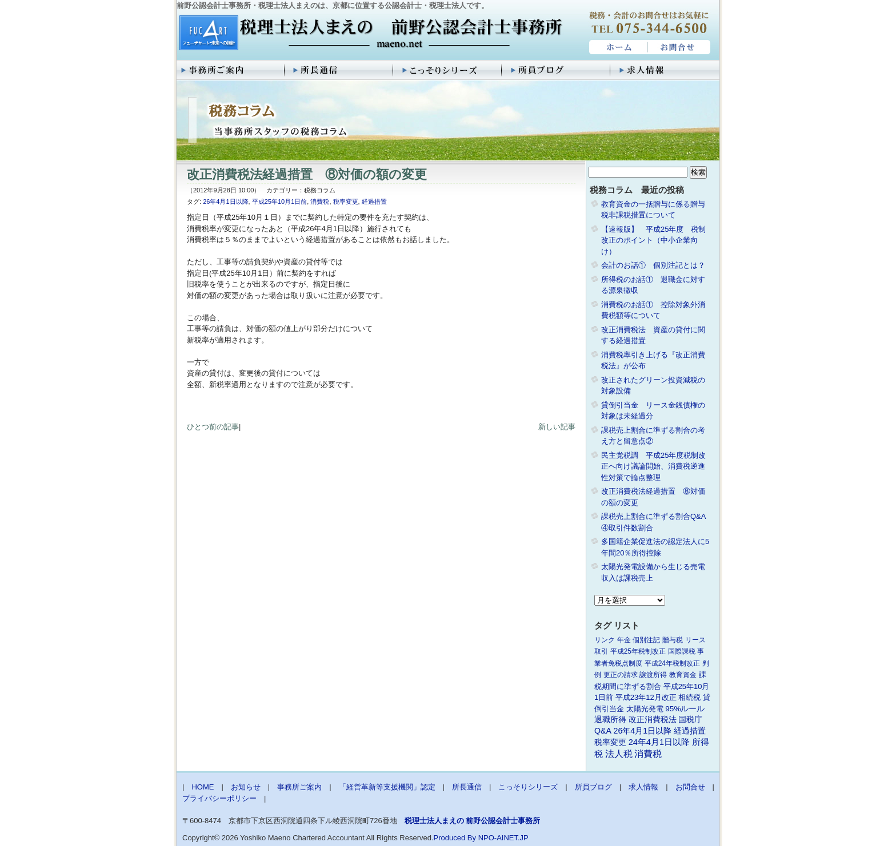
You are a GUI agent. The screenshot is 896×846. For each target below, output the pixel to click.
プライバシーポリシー (219, 798)
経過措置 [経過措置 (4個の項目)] (690, 730)
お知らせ (246, 787)
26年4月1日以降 (225, 201)
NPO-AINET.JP (503, 837)
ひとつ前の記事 (213, 426)
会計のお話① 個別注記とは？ (653, 265)
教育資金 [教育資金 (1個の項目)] (683, 675)
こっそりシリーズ (448, 70)
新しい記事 (556, 426)
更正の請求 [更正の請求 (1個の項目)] (620, 675)
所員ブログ (556, 70)
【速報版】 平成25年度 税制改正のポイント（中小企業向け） (653, 240)
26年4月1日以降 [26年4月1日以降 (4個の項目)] (643, 730)
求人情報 (665, 70)
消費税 (319, 201)
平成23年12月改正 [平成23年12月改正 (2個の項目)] (646, 697)
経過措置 (374, 201)
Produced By (455, 837)
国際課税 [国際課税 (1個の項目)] (681, 651)
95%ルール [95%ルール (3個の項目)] (685, 708)
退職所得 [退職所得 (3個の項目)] (610, 719)
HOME (617, 47)
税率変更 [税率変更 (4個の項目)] (610, 742)
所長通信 (339, 70)
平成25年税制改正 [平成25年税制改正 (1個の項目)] (638, 651)
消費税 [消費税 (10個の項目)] (648, 754)
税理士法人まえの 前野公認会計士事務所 (369, 33)
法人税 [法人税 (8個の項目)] (619, 754)
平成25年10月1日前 (279, 201)
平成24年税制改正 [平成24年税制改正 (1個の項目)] (672, 663)
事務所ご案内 (231, 70)
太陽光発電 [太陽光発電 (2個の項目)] (644, 708)
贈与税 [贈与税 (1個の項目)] (672, 640)
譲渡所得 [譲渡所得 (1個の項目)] (653, 675)
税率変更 (345, 201)
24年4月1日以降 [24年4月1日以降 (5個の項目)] (659, 742)
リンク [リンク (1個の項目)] (604, 640)
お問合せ (679, 47)
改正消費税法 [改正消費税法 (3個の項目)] (653, 719)
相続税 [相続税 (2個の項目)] (689, 697)
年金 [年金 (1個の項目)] (624, 640)
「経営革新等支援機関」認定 (387, 787)
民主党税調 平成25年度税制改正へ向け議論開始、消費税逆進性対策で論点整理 (653, 466)
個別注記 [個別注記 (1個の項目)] (646, 640)
